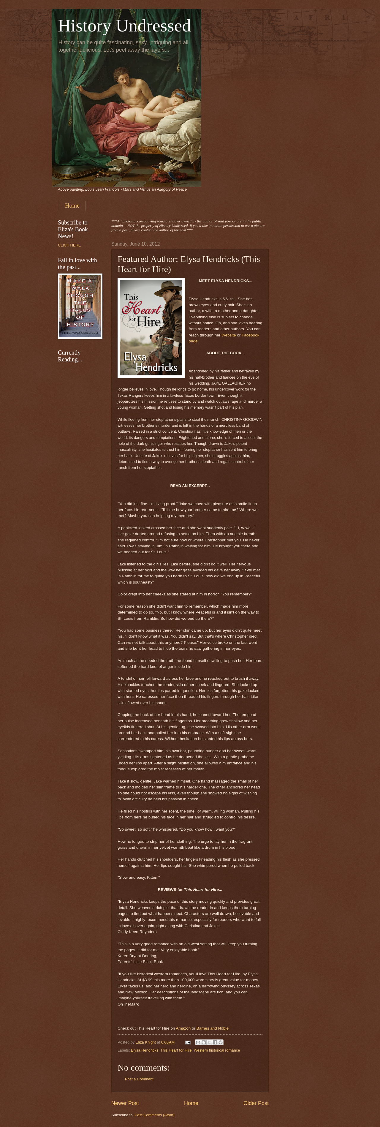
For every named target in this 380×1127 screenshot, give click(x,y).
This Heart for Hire (175, 1050)
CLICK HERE (69, 245)
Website (228, 335)
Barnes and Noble (213, 1028)
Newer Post (125, 1103)
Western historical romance (217, 1050)
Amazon (183, 1028)
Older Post (256, 1103)
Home (72, 205)
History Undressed (124, 25)
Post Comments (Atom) (155, 1115)
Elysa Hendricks (144, 1050)
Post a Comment (139, 1079)
